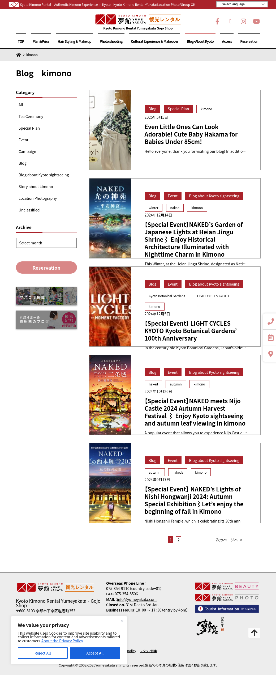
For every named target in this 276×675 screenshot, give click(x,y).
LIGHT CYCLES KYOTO (213, 296)
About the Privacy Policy (62, 641)
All (21, 105)
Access (227, 41)
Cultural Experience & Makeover (154, 41)
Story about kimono (36, 186)
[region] (69, 640)
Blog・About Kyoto (200, 41)
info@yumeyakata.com (137, 599)
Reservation (249, 41)
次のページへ (229, 540)
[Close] (122, 620)
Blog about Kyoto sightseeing (44, 175)
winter (153, 207)
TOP (21, 41)
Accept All (95, 653)
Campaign (27, 151)
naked (175, 207)
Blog (23, 163)
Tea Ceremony (31, 116)
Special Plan (29, 128)
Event (23, 140)
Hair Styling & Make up (74, 41)
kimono (206, 109)
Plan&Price (41, 41)
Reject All (42, 653)
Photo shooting (111, 41)
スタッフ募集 (148, 650)
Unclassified (29, 210)
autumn (176, 384)
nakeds (177, 472)
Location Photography (38, 198)
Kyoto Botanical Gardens (167, 296)
